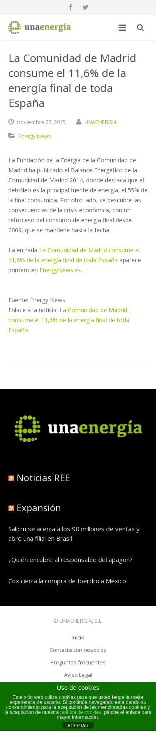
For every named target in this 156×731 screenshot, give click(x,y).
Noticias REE (43, 477)
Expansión (39, 507)
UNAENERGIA (100, 122)
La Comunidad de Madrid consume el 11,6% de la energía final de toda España (68, 320)
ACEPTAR (78, 725)
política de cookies (81, 712)
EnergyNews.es (60, 270)
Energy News (34, 136)
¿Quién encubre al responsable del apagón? (70, 559)
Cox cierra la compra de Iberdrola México (67, 581)
